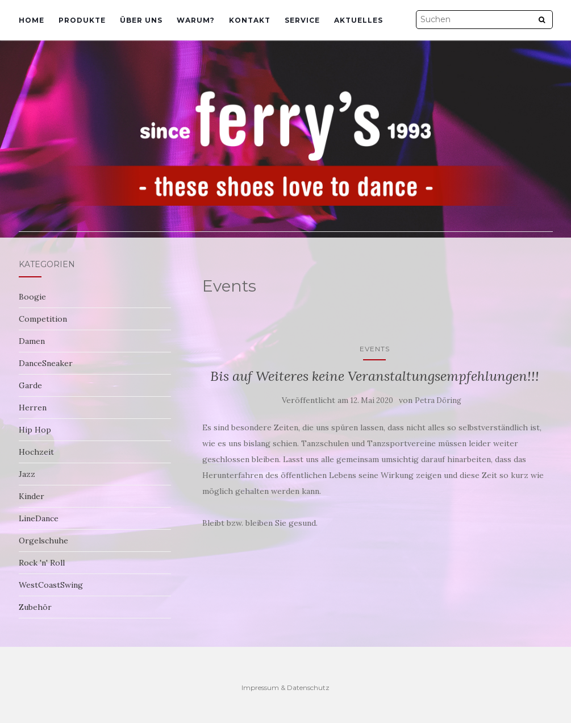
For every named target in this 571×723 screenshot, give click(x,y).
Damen (32, 341)
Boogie (32, 297)
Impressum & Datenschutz (285, 687)
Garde (30, 385)
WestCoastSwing (51, 585)
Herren (33, 407)
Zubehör (35, 607)
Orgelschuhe (43, 540)
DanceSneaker (46, 363)
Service (302, 20)
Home (31, 20)
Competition (43, 319)
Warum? (196, 20)
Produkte (82, 20)
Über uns (141, 20)
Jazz (27, 474)
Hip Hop (35, 430)
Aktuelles (358, 20)
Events (375, 348)
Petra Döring (438, 400)
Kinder (31, 496)
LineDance (39, 518)
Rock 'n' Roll (42, 563)
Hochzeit (36, 452)
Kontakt (249, 20)
